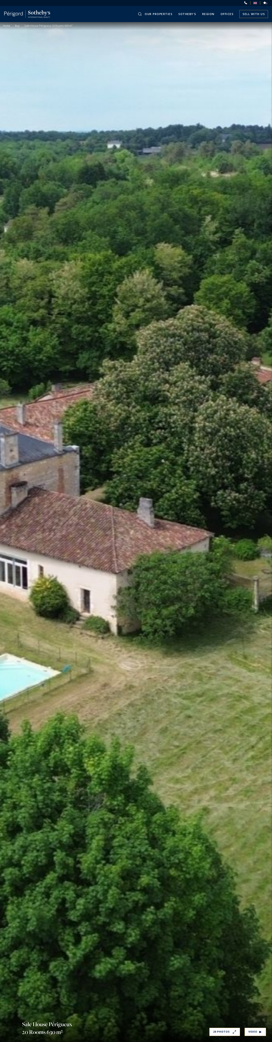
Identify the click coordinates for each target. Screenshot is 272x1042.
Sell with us (254, 14)
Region (208, 14)
